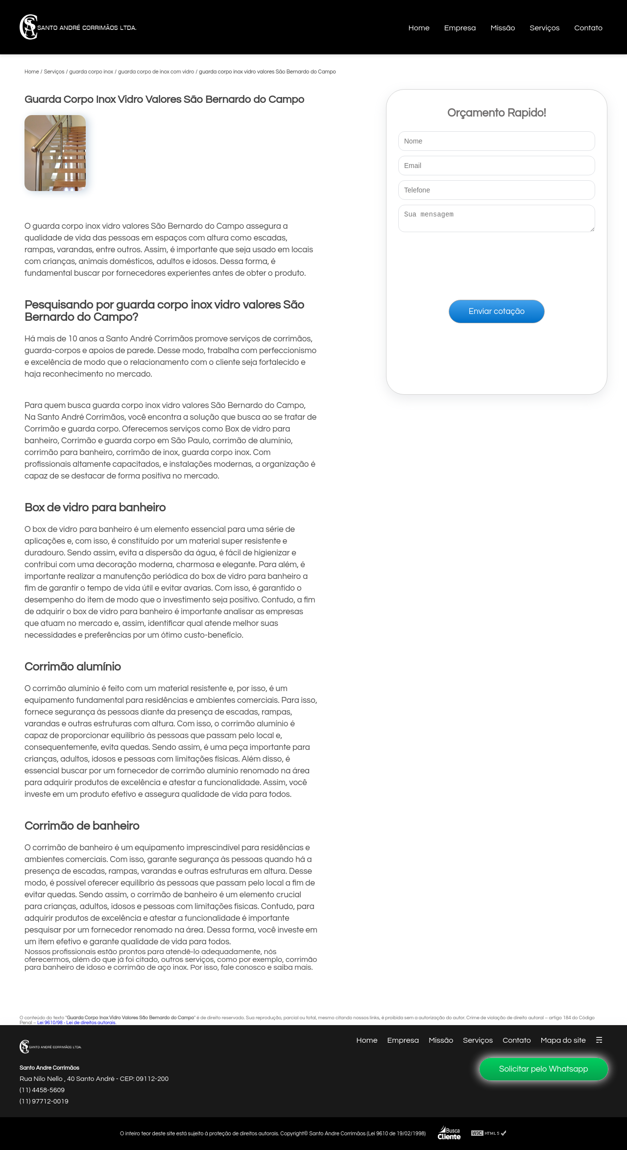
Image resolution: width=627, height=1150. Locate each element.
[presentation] (496, 264)
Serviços (545, 28)
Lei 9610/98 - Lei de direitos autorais (76, 1022)
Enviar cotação (497, 314)
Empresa (460, 28)
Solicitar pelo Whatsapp (543, 1069)
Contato (588, 28)
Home (419, 28)
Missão (502, 28)
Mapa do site (563, 1040)
